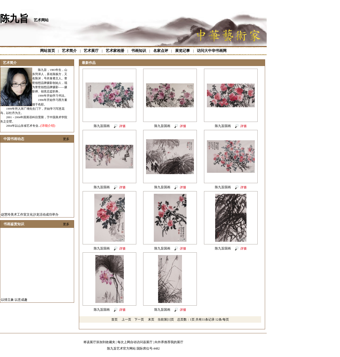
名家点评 (160, 51)
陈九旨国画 (102, 126)
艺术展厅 (91, 51)
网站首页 (47, 51)
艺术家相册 (115, 51)
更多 (66, 139)
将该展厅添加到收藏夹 (99, 342)
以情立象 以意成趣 (14, 300)
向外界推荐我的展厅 (169, 342)
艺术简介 (69, 51)
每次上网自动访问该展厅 (134, 342)
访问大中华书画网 (212, 51)
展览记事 (182, 51)
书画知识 (138, 51)
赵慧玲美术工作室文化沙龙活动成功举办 (29, 215)
